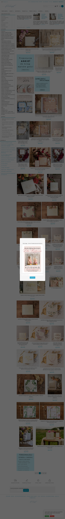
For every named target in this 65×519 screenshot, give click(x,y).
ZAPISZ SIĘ (32, 277)
